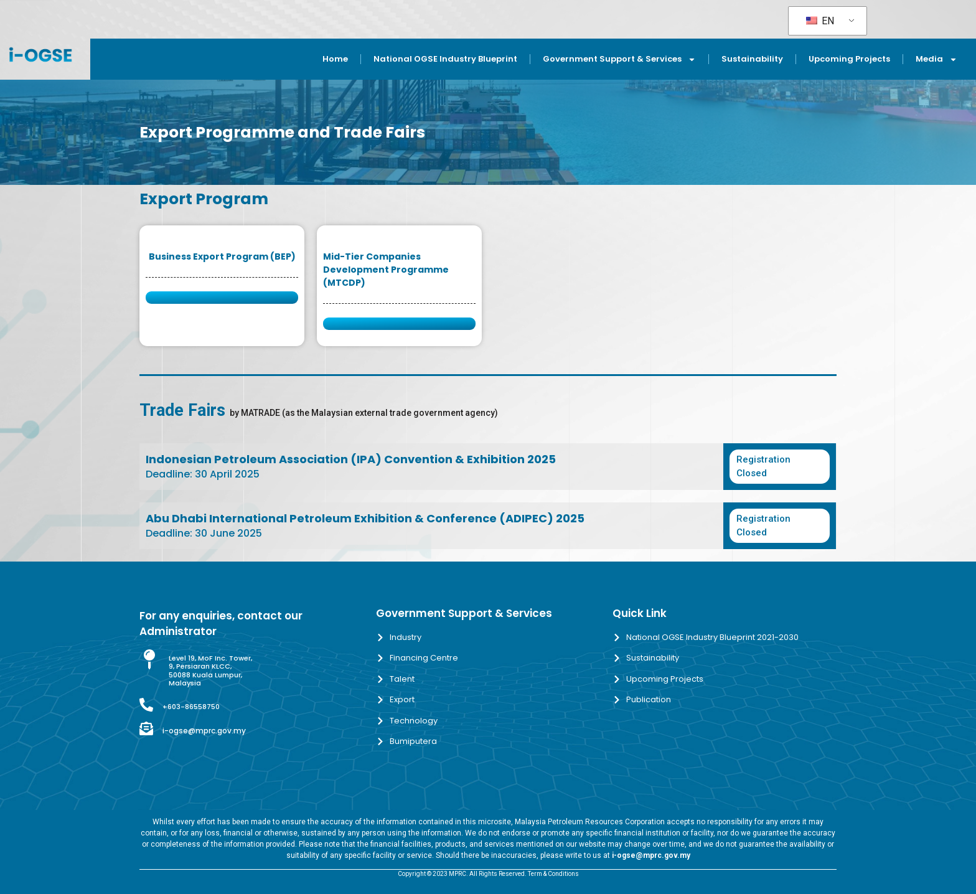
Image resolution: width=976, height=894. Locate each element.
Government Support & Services (619, 59)
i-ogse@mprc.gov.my (204, 730)
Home (335, 59)
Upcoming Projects (849, 59)
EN (820, 21)
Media (936, 59)
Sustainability (752, 59)
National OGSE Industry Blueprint (445, 59)
